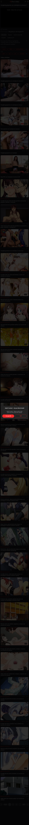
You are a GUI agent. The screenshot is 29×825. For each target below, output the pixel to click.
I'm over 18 (8, 416)
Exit (21, 416)
